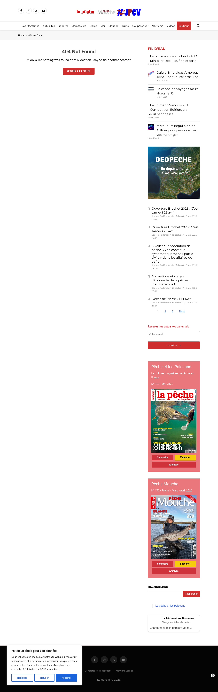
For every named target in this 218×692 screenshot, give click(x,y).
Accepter (66, 677)
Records (63, 26)
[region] (44, 665)
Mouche (114, 26)
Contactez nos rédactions (98, 670)
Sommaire (162, 457)
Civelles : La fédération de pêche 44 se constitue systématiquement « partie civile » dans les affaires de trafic (172, 254)
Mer (102, 26)
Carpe (93, 26)
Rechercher (158, 586)
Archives (173, 464)
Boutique (183, 26)
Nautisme (157, 26)
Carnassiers (79, 26)
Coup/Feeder (140, 26)
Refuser (44, 677)
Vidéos (171, 26)
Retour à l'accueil (79, 71)
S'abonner (185, 457)
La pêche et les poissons (170, 605)
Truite (125, 26)
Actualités (49, 26)
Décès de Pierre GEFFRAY (171, 299)
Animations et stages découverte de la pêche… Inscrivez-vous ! (171, 280)
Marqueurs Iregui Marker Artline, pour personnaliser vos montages (177, 130)
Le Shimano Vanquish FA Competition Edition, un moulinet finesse (168, 109)
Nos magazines (30, 26)
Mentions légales (124, 670)
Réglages (22, 677)
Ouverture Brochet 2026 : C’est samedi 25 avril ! (175, 210)
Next (182, 311)
